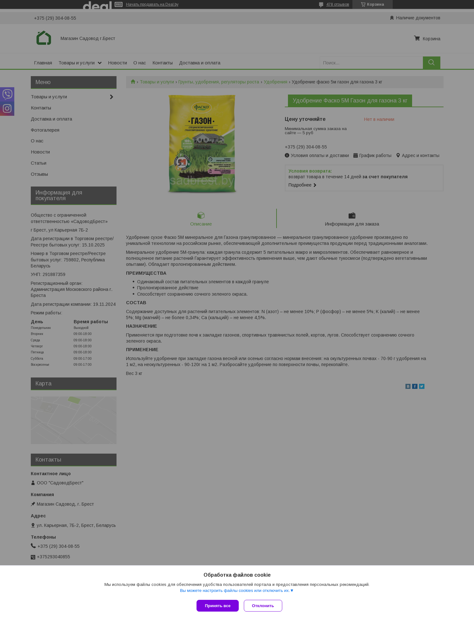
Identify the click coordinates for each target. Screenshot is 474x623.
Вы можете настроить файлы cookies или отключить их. (235, 591)
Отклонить (264, 605)
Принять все (217, 605)
